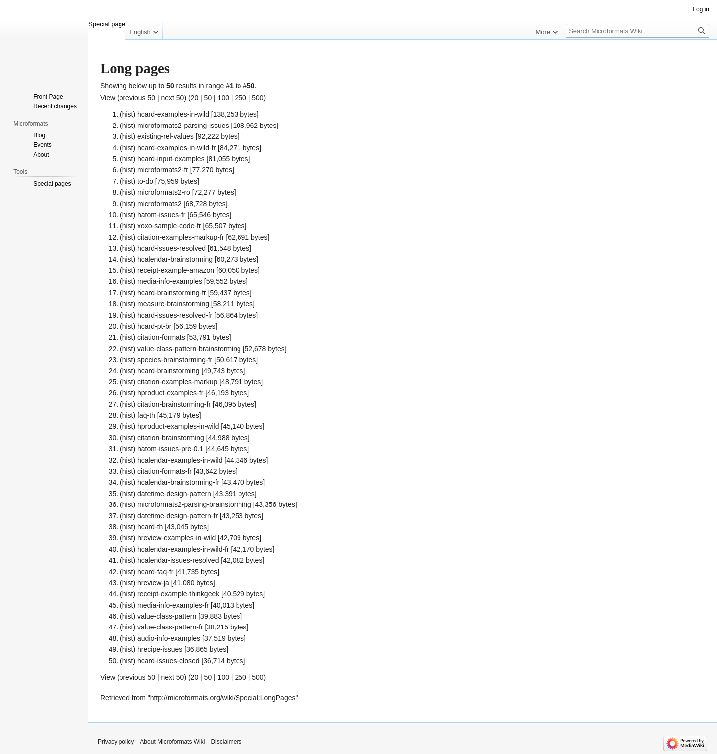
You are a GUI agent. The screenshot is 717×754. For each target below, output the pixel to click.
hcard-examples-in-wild (173, 114)
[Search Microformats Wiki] (637, 31)
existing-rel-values (165, 136)
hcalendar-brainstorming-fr (178, 482)
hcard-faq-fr (155, 572)
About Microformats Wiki (172, 741)
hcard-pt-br (154, 326)
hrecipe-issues (159, 649)
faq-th (146, 415)
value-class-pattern (166, 616)
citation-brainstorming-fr (174, 404)
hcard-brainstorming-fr (171, 293)
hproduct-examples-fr (170, 393)
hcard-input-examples (171, 159)
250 (240, 98)
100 (223, 98)
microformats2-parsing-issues (183, 125)
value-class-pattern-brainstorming (189, 349)
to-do (145, 181)
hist (127, 114)
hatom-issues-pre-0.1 (170, 449)
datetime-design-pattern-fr (177, 516)
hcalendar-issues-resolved (178, 560)
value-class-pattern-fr (170, 627)
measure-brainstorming (173, 304)
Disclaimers (226, 741)
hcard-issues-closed (168, 661)
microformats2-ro (163, 192)
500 (257, 98)
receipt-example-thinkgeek (178, 594)
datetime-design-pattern (174, 494)
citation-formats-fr (164, 471)
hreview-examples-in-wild (176, 538)
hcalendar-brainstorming (175, 259)
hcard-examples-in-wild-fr (176, 148)
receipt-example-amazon (175, 270)
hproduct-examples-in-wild (178, 426)
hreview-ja (153, 583)
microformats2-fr (162, 170)
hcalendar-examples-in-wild (179, 460)
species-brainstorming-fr (174, 360)
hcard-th (150, 527)
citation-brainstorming (170, 438)
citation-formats (161, 337)
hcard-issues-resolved (171, 248)
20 (195, 98)
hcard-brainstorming (168, 371)
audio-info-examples (168, 638)
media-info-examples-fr (173, 605)
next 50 (172, 98)
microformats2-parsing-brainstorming (194, 504)
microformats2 (159, 204)
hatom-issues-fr (161, 215)
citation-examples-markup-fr (180, 237)
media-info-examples (169, 281)
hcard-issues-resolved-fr (174, 315)
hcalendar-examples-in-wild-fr (183, 549)
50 (208, 98)
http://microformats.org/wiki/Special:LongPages (223, 698)
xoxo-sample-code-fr (169, 226)
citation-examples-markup (177, 382)
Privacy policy (116, 741)
